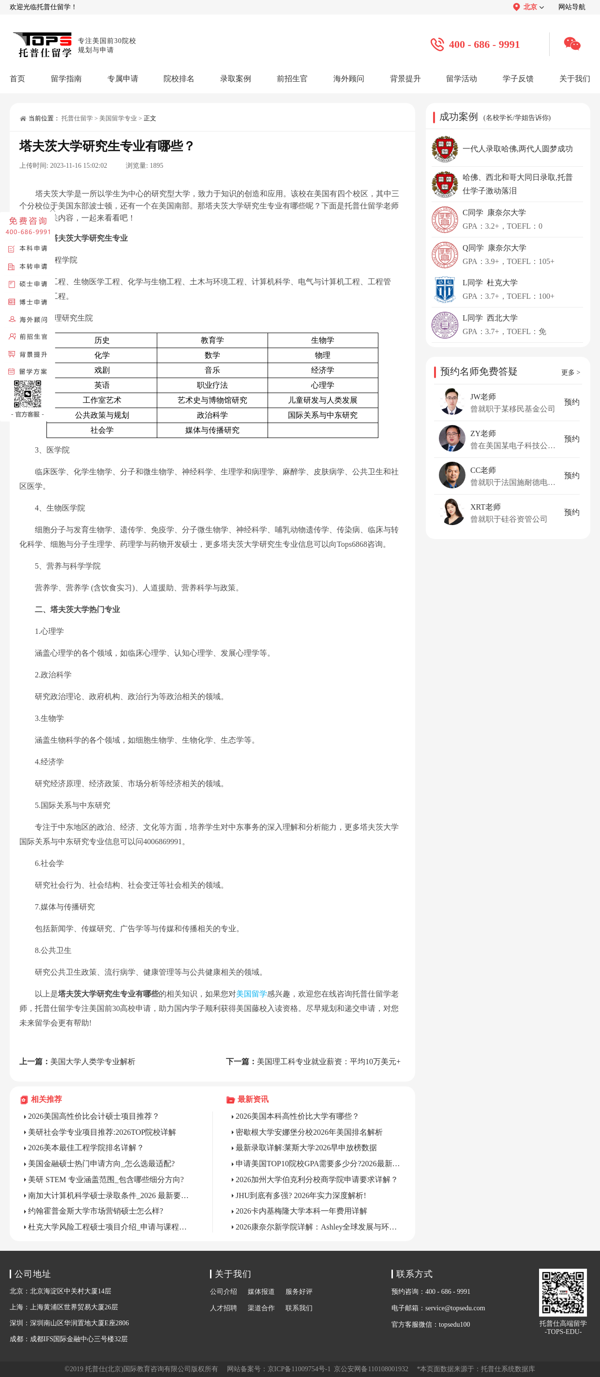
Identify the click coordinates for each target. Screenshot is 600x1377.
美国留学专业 (118, 118)
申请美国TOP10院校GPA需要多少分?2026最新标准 (318, 1163)
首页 (17, 78)
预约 (572, 402)
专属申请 (122, 78)
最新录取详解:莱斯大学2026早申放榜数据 (306, 1147)
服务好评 (299, 1291)
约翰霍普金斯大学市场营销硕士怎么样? (95, 1211)
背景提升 (405, 78)
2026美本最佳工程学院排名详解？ (86, 1147)
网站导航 (571, 7)
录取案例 (235, 78)
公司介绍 (223, 1291)
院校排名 (179, 78)
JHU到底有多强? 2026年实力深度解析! (301, 1195)
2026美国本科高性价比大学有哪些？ (298, 1116)
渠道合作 (261, 1308)
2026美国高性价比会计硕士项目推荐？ (94, 1116)
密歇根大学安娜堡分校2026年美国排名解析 (309, 1132)
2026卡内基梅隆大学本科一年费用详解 (301, 1211)
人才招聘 (223, 1308)
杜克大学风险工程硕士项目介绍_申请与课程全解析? (111, 1227)
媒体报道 (261, 1291)
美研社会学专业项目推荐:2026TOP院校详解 (102, 1132)
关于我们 (574, 78)
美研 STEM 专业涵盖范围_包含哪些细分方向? (106, 1179)
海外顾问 (348, 78)
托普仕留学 (77, 118)
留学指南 (66, 78)
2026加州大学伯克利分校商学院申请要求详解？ (317, 1179)
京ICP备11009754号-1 (299, 1369)
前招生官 (292, 78)
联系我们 (299, 1308)
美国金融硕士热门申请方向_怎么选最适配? (101, 1163)
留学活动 (461, 78)
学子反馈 (518, 78)
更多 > (570, 372)
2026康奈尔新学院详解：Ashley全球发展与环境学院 (318, 1227)
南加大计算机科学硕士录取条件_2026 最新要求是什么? (111, 1195)
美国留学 (251, 994)
